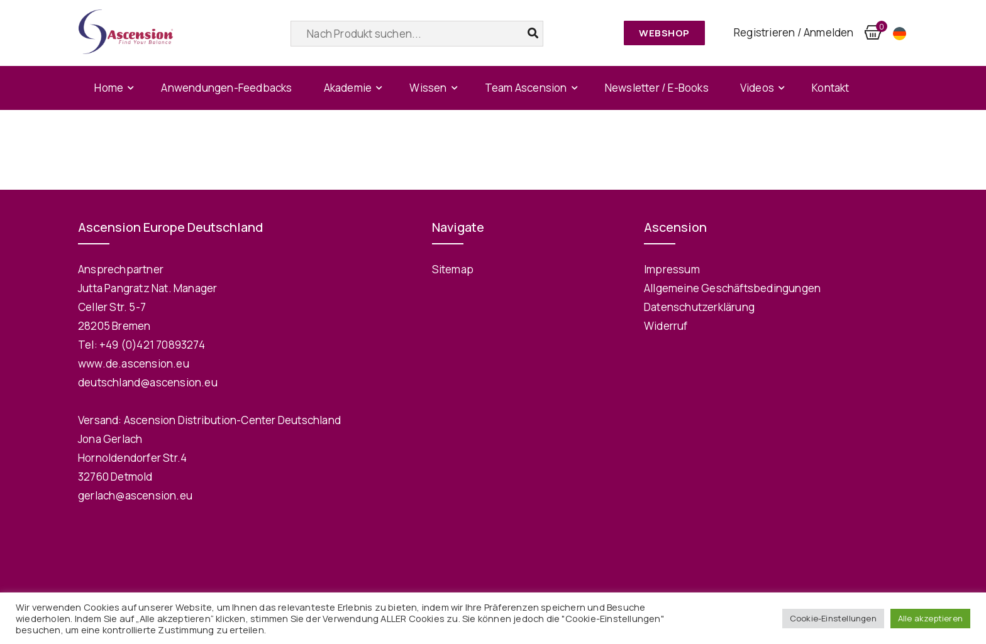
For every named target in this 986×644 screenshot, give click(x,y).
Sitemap (453, 269)
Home (108, 87)
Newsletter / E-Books (657, 87)
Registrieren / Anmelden (794, 32)
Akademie (348, 87)
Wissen (427, 87)
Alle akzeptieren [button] (930, 618)
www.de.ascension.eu (133, 363)
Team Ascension (526, 87)
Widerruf (666, 326)
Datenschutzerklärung (699, 307)
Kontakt (830, 87)
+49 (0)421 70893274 (152, 344)
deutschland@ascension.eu (148, 382)
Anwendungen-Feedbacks (226, 87)
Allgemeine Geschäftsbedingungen (732, 288)
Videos (757, 87)
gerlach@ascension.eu (135, 495)
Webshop (664, 33)
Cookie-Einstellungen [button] (833, 618)
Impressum (672, 269)
